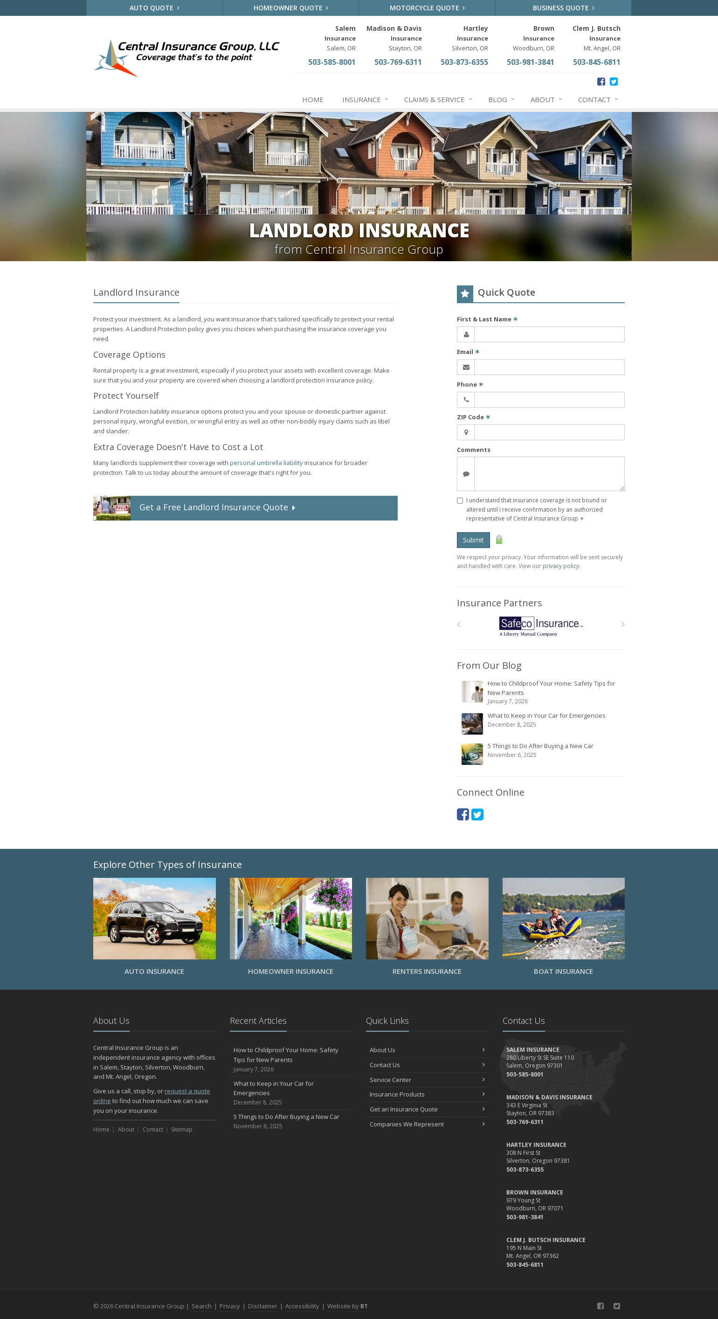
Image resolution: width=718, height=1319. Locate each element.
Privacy (230, 1306)
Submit (473, 539)
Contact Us (427, 1065)
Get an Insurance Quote (427, 1109)
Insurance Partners (499, 603)
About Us (427, 1050)
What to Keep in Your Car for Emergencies (541, 723)
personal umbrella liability (266, 462)
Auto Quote (155, 7)
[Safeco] (541, 626)
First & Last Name (487, 319)
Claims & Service (438, 99)
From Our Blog (489, 665)
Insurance (365, 99)
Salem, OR (340, 38)
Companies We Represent (427, 1124)
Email (468, 351)
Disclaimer (262, 1306)
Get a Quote (195, 508)
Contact (598, 99)
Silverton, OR (470, 38)
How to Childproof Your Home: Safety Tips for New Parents (541, 692)
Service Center (427, 1080)
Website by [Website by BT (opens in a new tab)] (347, 1306)
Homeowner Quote (291, 7)
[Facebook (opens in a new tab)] (601, 81)
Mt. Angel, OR (597, 38)
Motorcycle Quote (427, 7)
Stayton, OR (394, 38)
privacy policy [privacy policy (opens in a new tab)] (561, 566)
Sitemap (182, 1129)
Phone (470, 384)
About (547, 99)
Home (313, 99)
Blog (502, 99)
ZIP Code (473, 417)
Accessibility (302, 1306)
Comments (473, 449)
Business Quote (564, 7)
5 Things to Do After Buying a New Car (541, 754)
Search (202, 1306)
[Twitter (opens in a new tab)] (614, 81)
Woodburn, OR (533, 38)
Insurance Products (427, 1094)
